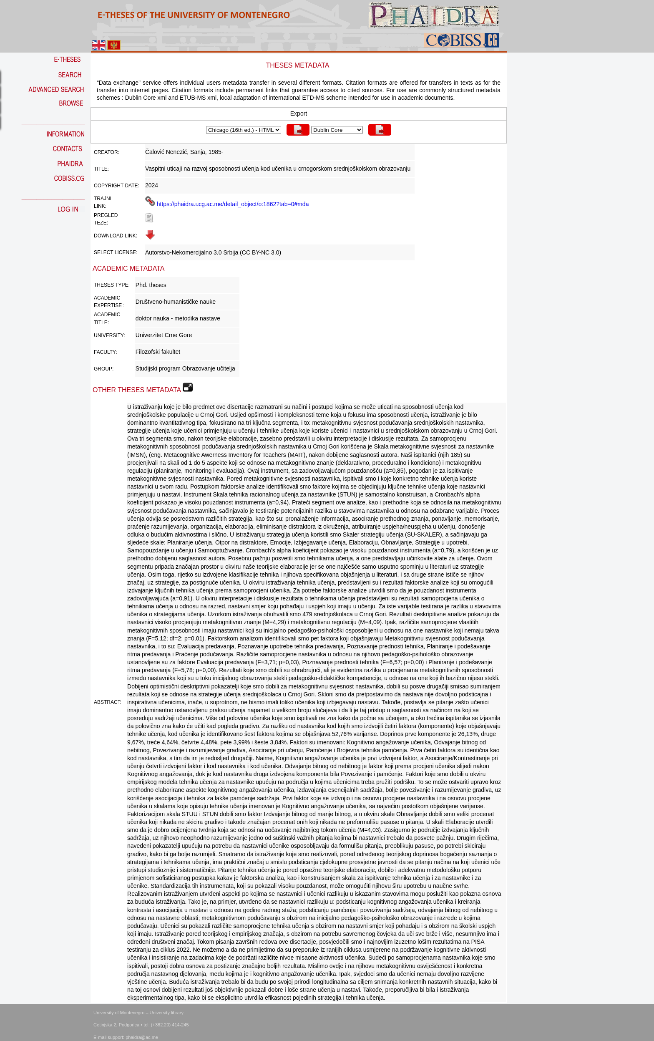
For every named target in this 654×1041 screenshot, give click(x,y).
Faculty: (105, 352)
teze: (101, 223)
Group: (103, 369)
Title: (101, 169)
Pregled (106, 215)
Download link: (115, 236)
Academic (107, 298)
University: (109, 335)
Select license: (115, 252)
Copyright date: (116, 186)
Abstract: (107, 702)
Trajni (102, 199)
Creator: (106, 152)
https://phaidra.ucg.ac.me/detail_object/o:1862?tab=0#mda (227, 204)
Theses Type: (112, 285)
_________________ (53, 121)
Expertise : (109, 305)
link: (100, 206)
